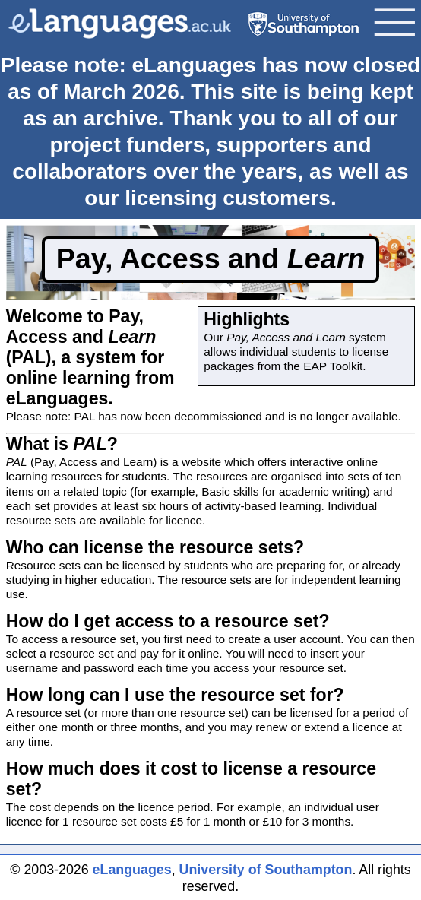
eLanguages (132, 869)
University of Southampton (266, 869)
